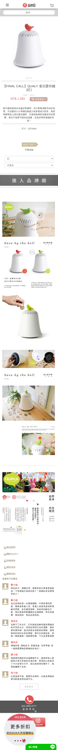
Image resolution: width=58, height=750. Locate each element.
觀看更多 (29, 687)
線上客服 (33, 747)
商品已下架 (29, 144)
